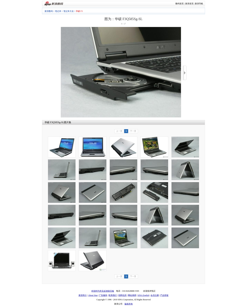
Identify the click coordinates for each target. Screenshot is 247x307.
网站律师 (132, 295)
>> (184, 73)
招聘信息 (122, 295)
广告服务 (103, 295)
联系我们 (113, 295)
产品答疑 (164, 295)
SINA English (143, 295)
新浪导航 (199, 3)
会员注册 (155, 295)
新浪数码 (49, 11)
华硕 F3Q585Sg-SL (54, 122)
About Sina (92, 295)
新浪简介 (83, 295)
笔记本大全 (68, 11)
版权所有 (129, 304)
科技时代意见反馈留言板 (102, 291)
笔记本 (58, 11)
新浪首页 (189, 3)
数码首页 (179, 3)
